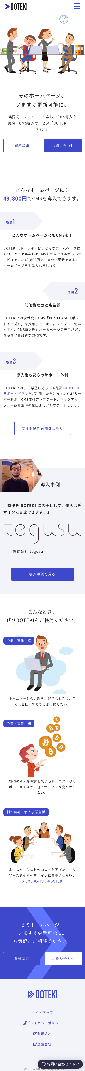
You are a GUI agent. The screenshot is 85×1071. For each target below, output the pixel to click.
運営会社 (42, 1044)
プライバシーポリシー (42, 1023)
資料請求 (22, 145)
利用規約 (42, 1033)
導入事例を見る (42, 574)
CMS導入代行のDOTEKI (42, 881)
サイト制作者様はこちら (42, 428)
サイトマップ (42, 1012)
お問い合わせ (63, 145)
